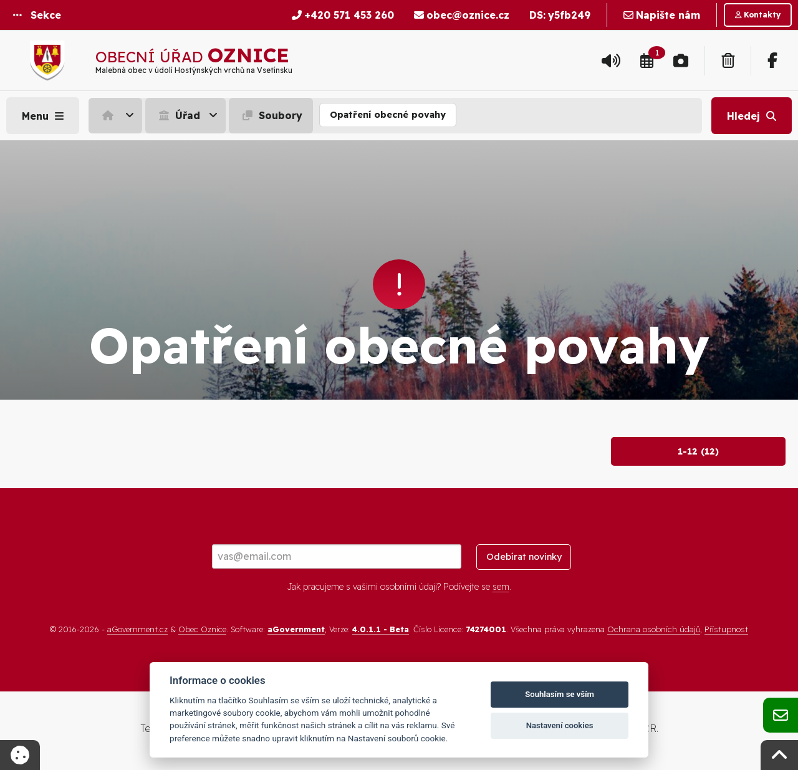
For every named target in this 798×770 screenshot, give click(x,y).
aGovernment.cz (137, 629)
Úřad (178, 115)
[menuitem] (117, 115)
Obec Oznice (202, 629)
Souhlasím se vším (559, 694)
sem (501, 586)
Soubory (270, 115)
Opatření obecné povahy (388, 114)
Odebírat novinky (524, 556)
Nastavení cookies (560, 725)
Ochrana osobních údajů (653, 629)
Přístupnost (726, 629)
